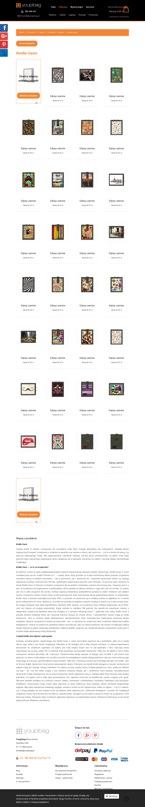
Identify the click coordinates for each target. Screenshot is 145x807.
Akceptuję (111, 796)
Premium (93, 15)
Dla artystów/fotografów (66, 771)
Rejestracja (124, 17)
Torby (53, 7)
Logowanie (113, 17)
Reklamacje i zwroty (103, 778)
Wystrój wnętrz (76, 7)
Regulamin (99, 774)
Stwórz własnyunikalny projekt (28, 78)
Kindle (61, 32)
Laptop (72, 15)
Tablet (62, 15)
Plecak (82, 15)
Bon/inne (90, 7)
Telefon (52, 15)
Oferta (21, 32)
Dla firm (97, 785)
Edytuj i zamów (57, 96)
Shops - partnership (64, 778)
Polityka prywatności (103, 781)
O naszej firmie (22, 781)
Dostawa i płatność (102, 771)
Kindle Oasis (72, 32)
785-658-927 (30, 11)
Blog (18, 771)
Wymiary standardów (103, 789)
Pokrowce (63, 7)
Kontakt (19, 774)
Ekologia (19, 778)
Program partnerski (63, 774)
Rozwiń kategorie (26, 43)
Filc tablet (51, 32)
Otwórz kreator (28, 95)
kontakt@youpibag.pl (30, 16)
